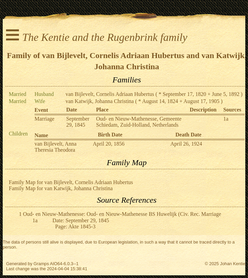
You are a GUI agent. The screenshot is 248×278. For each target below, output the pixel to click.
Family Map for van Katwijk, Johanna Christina (61, 188)
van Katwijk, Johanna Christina (100, 101)
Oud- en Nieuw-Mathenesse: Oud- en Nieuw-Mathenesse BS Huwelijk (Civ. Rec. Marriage (122, 214)
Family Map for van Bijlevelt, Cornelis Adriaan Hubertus (71, 182)
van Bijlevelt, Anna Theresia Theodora (55, 147)
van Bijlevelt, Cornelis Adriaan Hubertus (110, 94)
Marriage (44, 119)
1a (225, 119)
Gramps (41, 263)
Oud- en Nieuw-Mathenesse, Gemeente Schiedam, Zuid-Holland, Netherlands (138, 122)
